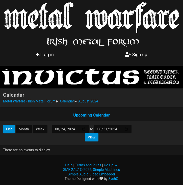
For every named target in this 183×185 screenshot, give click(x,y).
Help (68, 165)
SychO (113, 179)
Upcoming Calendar (91, 115)
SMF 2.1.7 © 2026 (77, 170)
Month (24, 129)
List (9, 129)
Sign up (136, 54)
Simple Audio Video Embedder (91, 174)
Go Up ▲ (111, 165)
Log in (45, 54)
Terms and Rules (88, 165)
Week (40, 129)
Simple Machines (106, 170)
